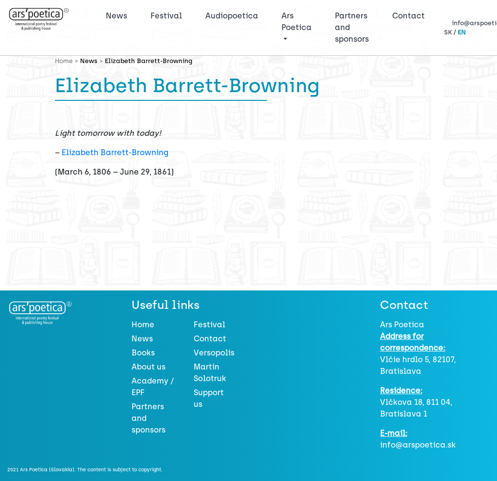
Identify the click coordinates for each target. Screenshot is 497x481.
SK (448, 32)
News (116, 15)
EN (461, 32)
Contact (408, 15)
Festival (168, 15)
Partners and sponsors (352, 27)
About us (149, 366)
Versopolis (214, 352)
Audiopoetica (231, 15)
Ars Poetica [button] (297, 21)
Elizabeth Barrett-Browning (115, 152)
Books (143, 352)
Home (143, 324)
